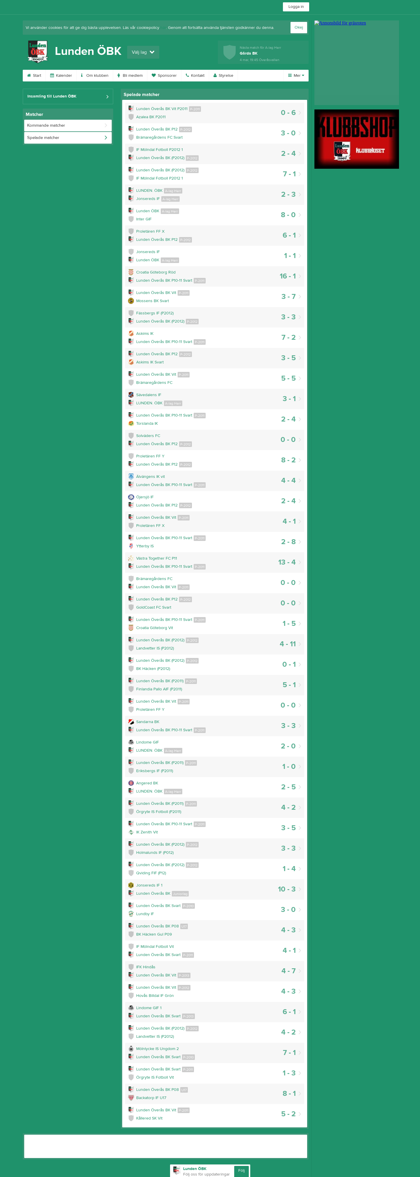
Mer (296, 75)
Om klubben (94, 75)
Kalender (61, 75)
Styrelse (223, 75)
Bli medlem (130, 75)
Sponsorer (164, 75)
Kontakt (195, 75)
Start (34, 75)
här (163, 27)
